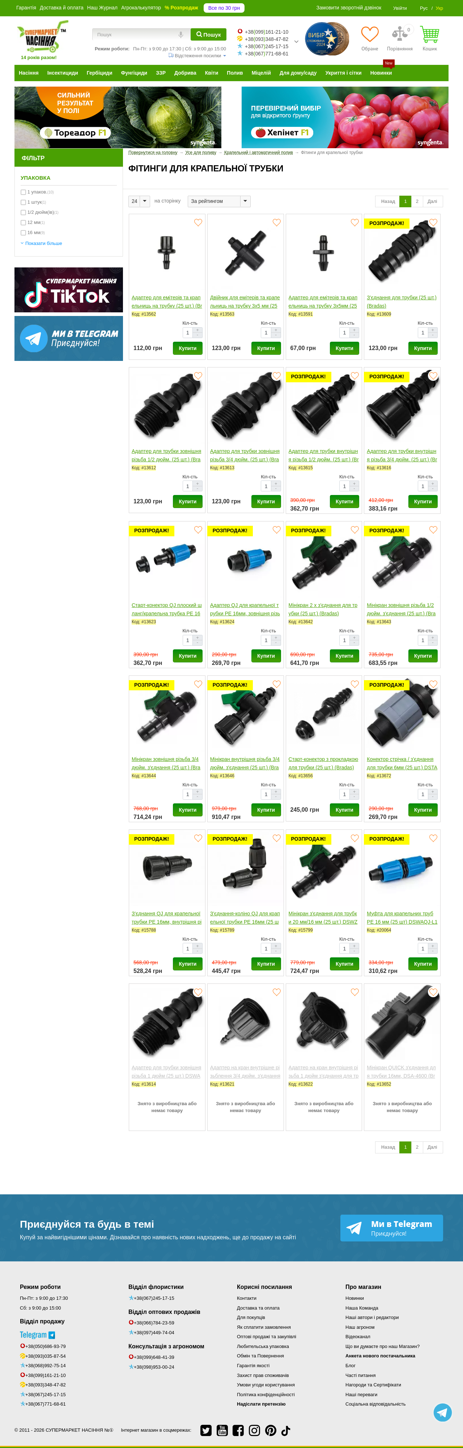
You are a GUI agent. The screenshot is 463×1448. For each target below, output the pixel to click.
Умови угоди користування (266, 1384)
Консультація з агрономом (166, 1346)
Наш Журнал (102, 8)
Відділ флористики (156, 1287)
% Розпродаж (181, 8)
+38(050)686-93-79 (45, 1346)
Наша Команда (361, 1308)
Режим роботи (40, 1287)
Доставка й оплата (62, 8)
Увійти (400, 8)
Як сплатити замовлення (264, 1327)
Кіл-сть (190, 323)
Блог (350, 1365)
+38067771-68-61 (266, 54)
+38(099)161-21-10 (45, 1375)
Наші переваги (361, 1394)
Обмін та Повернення (260, 1355)
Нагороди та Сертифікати (373, 1384)
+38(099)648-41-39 (154, 1357)
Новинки (354, 1298)
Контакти (246, 1298)
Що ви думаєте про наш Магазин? (382, 1346)
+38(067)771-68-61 (45, 1404)
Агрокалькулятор (141, 8)
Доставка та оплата (258, 1308)
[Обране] (370, 38)
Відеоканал (357, 1336)
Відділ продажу (42, 1321)
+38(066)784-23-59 (154, 1323)
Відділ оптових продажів (164, 1312)
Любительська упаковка (263, 1346)
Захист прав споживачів (263, 1375)
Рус (424, 8)
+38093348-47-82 (266, 39)
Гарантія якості (253, 1365)
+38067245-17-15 (266, 46)
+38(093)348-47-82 (45, 1384)
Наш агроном (359, 1327)
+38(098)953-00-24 (154, 1367)
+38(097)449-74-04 (154, 1332)
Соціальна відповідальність (375, 1404)
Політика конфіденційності (266, 1394)
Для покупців (251, 1317)
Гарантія (26, 8)
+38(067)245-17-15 (45, 1394)
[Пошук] (208, 34)
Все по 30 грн (224, 8)
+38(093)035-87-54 (45, 1356)
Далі (433, 201)
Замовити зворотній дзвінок (349, 8)
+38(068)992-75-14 (45, 1365)
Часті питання (360, 1375)
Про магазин (363, 1287)
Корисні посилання (264, 1287)
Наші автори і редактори (372, 1317)
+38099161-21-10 (266, 32)
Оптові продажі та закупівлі (266, 1336)
